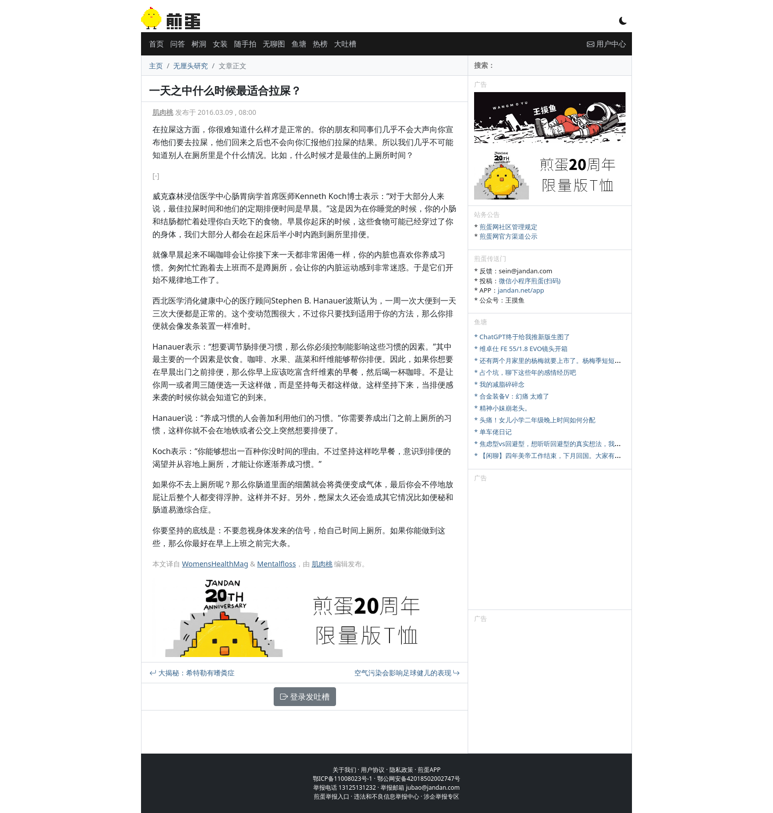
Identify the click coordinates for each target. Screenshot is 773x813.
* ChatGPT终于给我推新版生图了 (522, 336)
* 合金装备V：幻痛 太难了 (511, 396)
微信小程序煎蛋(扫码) (530, 280)
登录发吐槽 (305, 696)
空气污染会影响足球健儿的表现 (407, 672)
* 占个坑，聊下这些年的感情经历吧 (525, 372)
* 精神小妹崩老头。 (502, 408)
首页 (156, 44)
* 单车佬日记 (493, 431)
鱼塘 (298, 44)
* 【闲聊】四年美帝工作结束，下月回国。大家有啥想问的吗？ (563, 455)
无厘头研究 (190, 65)
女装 (220, 44)
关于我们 (344, 769)
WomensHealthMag (215, 563)
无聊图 (274, 44)
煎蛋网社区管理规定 (508, 226)
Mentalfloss (276, 563)
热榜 (320, 44)
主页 (156, 65)
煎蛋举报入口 (331, 796)
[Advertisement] (549, 548)
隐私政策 (401, 769)
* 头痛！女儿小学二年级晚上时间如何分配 (534, 419)
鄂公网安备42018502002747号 (418, 778)
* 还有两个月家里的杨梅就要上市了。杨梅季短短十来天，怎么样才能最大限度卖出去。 (599, 360)
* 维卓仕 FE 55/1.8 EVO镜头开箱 (521, 348)
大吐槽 (345, 44)
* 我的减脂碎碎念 (499, 384)
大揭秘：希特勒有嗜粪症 (192, 672)
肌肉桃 (162, 112)
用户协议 (373, 769)
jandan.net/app (521, 290)
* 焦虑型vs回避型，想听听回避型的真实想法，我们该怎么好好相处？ (573, 443)
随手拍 (245, 44)
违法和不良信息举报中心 (386, 796)
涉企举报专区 (441, 796)
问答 (177, 44)
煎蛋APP (429, 769)
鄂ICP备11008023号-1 (343, 778)
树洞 (199, 44)
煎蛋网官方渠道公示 (508, 236)
